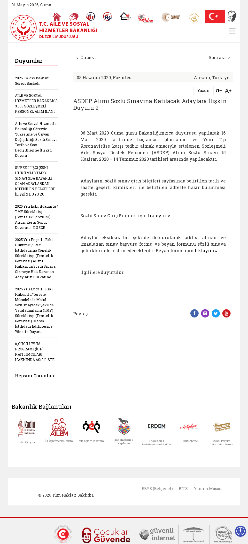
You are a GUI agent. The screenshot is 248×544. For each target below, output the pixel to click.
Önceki (86, 57)
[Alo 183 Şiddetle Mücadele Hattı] (90, 16)
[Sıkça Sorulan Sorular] (73, 17)
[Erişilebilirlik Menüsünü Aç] (240, 531)
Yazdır (203, 90)
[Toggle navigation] (232, 31)
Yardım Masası (208, 488)
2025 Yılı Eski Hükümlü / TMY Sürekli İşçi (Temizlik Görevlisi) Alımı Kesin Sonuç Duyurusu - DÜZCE (36, 217)
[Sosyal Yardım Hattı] (107, 16)
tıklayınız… (160, 216)
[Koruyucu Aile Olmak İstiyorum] (125, 16)
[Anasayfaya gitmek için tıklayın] (57, 17)
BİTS (183, 488)
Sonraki (219, 57)
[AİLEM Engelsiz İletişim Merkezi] (146, 18)
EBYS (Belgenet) (157, 488)
